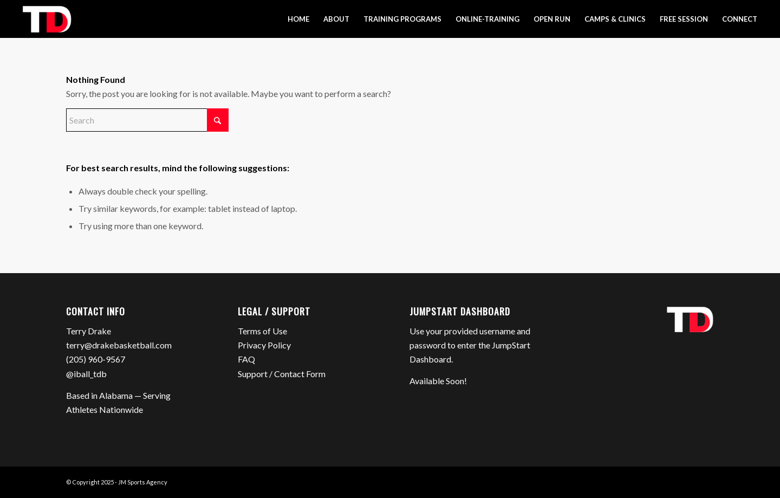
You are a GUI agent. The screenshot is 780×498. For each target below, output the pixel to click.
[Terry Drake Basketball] (46, 19)
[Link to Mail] (706, 481)
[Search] (147, 120)
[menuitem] (298, 19)
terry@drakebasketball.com (119, 345)
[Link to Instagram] (689, 481)
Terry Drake (88, 331)
